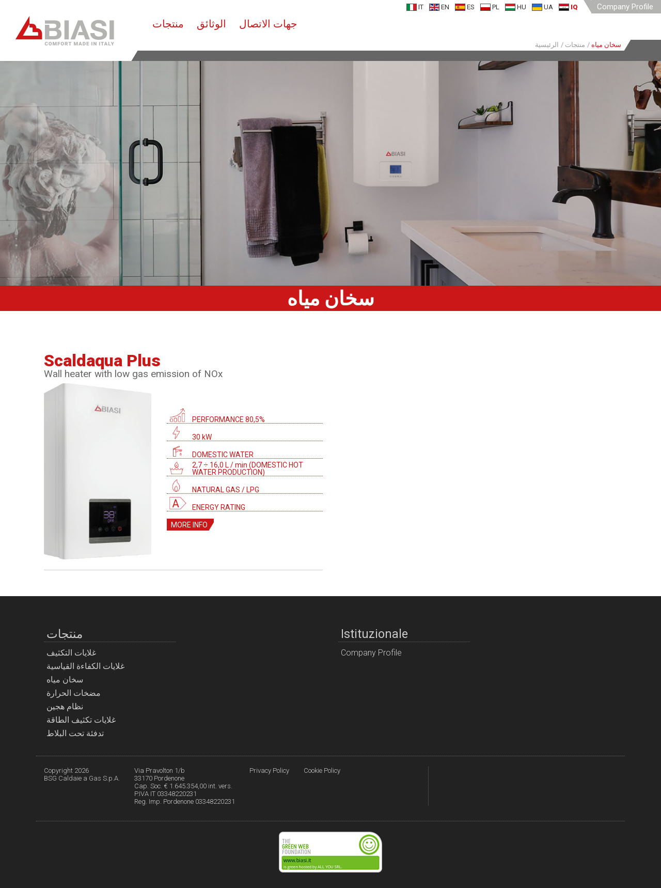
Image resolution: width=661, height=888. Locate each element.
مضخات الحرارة (73, 693)
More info (189, 525)
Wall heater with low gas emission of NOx (133, 374)
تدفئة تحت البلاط (75, 733)
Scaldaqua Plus (102, 360)
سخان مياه (64, 679)
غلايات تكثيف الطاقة (81, 720)
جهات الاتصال (268, 24)
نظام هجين (64, 706)
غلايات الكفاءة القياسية (85, 666)
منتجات (168, 24)
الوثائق (211, 24)
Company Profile (625, 6)
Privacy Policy (269, 770)
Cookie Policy (322, 770)
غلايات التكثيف (71, 653)
